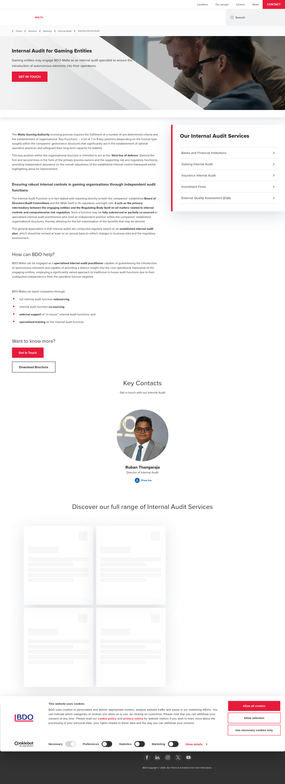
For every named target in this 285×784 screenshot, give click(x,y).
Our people (222, 4)
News (255, 4)
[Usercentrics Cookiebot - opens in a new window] (24, 777)
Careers (240, 4)
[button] (274, 4)
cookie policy (107, 751)
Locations (202, 4)
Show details (194, 776)
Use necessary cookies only (254, 762)
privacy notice (133, 751)
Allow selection (254, 750)
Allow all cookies (254, 738)
